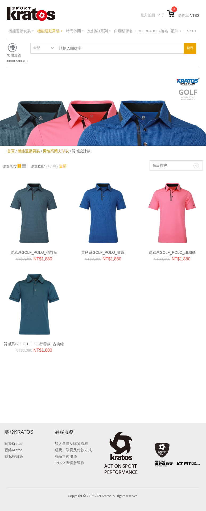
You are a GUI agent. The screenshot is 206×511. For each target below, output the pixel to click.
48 (54, 166)
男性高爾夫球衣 (56, 151)
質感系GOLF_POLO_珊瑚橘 (172, 252)
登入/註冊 (150, 15)
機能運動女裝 (22, 31)
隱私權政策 (14, 456)
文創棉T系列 (99, 31)
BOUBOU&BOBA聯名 (151, 31)
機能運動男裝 (50, 31)
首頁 (11, 151)
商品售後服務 (66, 456)
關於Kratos (14, 443)
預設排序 (160, 165)
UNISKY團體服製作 (69, 463)
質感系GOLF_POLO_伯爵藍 (33, 252)
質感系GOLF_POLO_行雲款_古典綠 (34, 344)
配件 (176, 31)
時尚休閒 (75, 31)
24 (48, 166)
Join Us (190, 31)
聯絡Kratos (14, 450)
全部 (36, 48)
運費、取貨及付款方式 (73, 450)
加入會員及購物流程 (71, 443)
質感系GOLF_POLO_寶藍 (103, 252)
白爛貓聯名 (123, 31)
